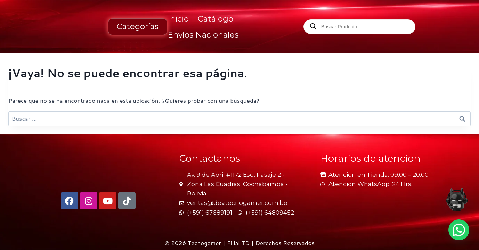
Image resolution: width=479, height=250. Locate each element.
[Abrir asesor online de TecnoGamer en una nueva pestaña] (456, 199)
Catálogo (215, 19)
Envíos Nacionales (203, 35)
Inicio (178, 19)
